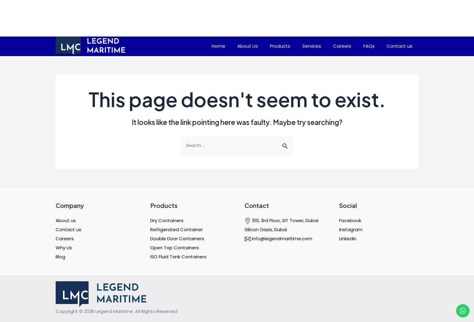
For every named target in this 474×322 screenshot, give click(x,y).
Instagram (350, 229)
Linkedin (347, 238)
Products (294, 46)
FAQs (373, 46)
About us (66, 220)
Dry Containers (166, 220)
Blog (60, 256)
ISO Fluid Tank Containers (178, 256)
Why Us (64, 247)
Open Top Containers (174, 247)
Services (322, 46)
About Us (264, 46)
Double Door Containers (177, 238)
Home (238, 46)
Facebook (350, 220)
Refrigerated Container (176, 229)
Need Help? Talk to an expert (333, 16)
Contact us (401, 46)
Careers (350, 46)
